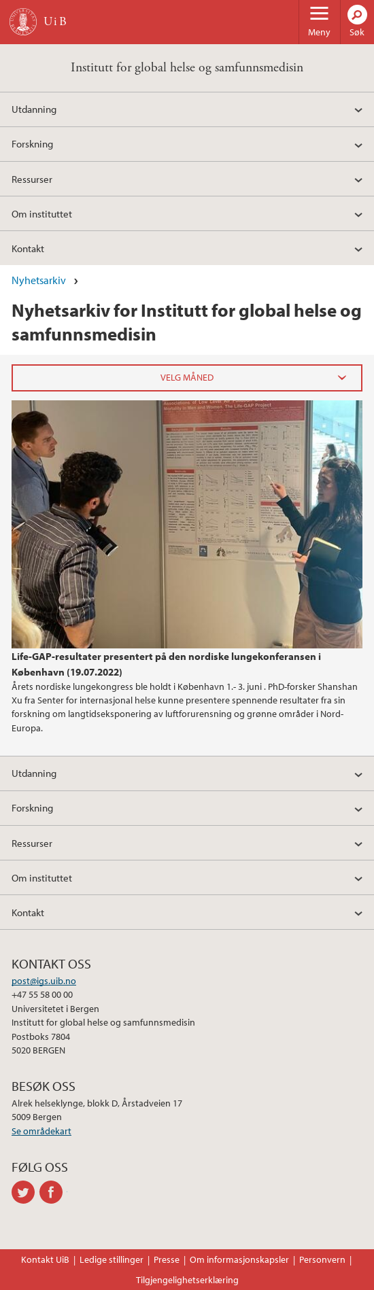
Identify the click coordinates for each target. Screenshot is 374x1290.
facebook (53, 1192)
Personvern (322, 1259)
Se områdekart (41, 1131)
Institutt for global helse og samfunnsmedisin (187, 67)
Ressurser (32, 179)
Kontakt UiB (45, 1259)
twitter (25, 1192)
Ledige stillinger (111, 1259)
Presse (167, 1259)
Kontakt (28, 248)
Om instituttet (42, 213)
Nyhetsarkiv (39, 280)
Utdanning (34, 109)
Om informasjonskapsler (239, 1259)
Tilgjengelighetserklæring (187, 1280)
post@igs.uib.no (44, 981)
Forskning (32, 143)
